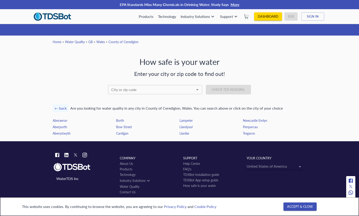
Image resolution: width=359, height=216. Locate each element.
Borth (120, 120)
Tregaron (249, 133)
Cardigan (122, 133)
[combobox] (155, 89)
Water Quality (75, 42)
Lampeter (186, 120)
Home (57, 42)
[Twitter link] (75, 155)
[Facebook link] (57, 155)
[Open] (197, 89)
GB (90, 42)
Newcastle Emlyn (255, 120)
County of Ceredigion (124, 42)
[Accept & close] (300, 206)
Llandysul (186, 127)
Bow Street (124, 127)
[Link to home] (84, 167)
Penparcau (250, 127)
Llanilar (184, 133)
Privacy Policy (175, 206)
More (235, 4)
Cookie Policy (205, 206)
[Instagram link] (84, 155)
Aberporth (60, 127)
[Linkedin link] (66, 155)
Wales (100, 42)
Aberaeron (60, 120)
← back (60, 108)
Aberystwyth (62, 133)
